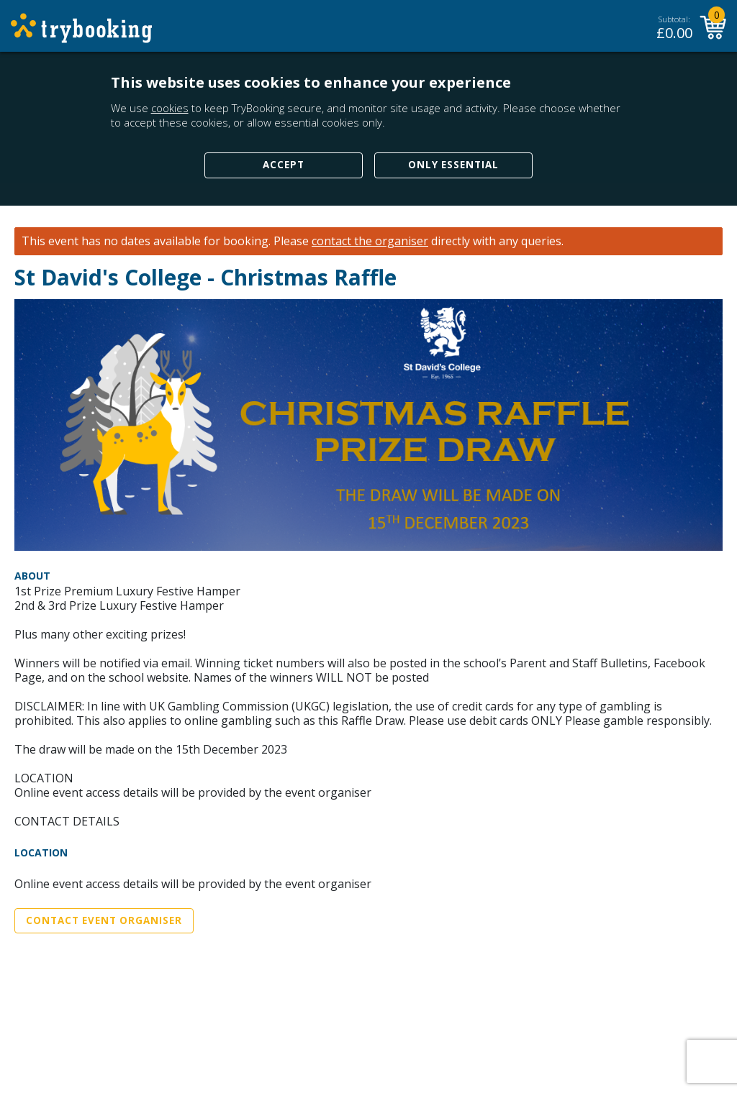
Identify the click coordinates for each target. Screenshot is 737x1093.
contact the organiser (370, 241)
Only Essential (453, 164)
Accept (283, 164)
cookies (170, 108)
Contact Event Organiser (104, 920)
